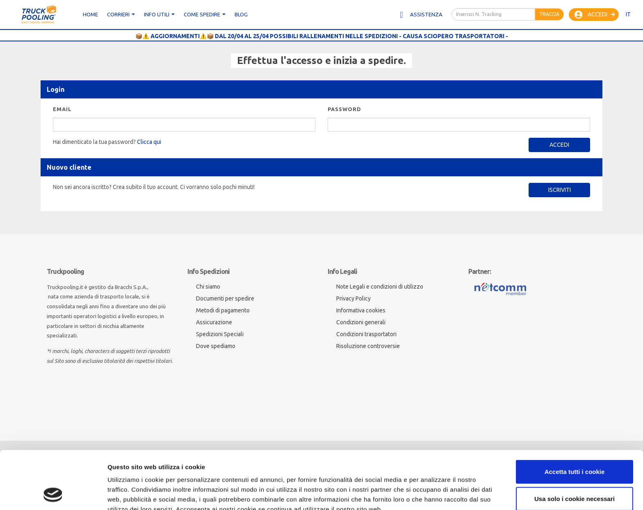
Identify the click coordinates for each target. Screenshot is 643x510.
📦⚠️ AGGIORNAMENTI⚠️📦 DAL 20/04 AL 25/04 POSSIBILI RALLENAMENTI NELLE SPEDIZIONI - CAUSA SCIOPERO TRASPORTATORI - (321, 36)
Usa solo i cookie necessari (574, 444)
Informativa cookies (360, 310)
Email (62, 109)
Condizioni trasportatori (366, 334)
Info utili (159, 14)
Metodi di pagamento (223, 310)
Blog (241, 14)
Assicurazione (214, 322)
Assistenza (420, 15)
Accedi (595, 15)
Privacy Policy (353, 298)
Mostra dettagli (129, 493)
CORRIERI (121, 14)
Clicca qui (149, 142)
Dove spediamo (215, 346)
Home (90, 14)
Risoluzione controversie (368, 346)
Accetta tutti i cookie (575, 417)
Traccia (549, 14)
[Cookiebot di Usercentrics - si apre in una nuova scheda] (53, 494)
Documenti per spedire (225, 298)
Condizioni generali (360, 322)
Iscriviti (559, 190)
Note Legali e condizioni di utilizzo (379, 286)
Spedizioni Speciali (220, 334)
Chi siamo (208, 286)
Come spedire (205, 14)
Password (344, 109)
